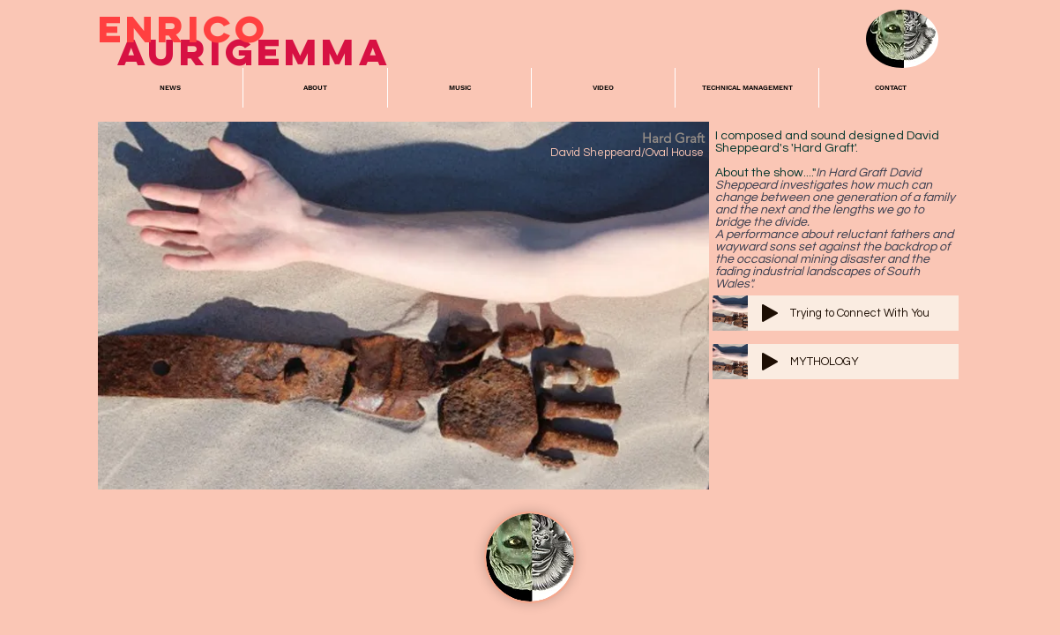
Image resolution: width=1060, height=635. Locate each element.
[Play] (770, 313)
